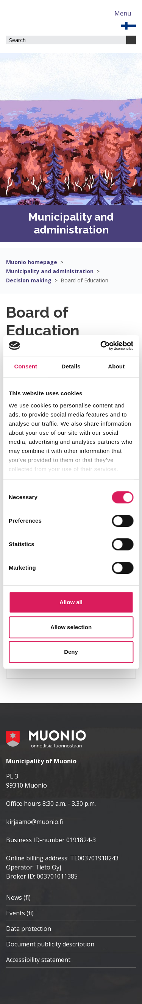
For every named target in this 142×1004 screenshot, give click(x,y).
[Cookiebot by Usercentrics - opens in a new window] (101, 346)
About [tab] (116, 366)
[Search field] (66, 40)
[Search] (131, 40)
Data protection (28, 928)
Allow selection (71, 627)
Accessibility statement (38, 959)
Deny (71, 651)
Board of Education (84, 280)
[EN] (128, 25)
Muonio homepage (31, 262)
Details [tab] (71, 366)
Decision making (28, 280)
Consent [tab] (25, 366)
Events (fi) (20, 913)
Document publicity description (50, 944)
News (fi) (18, 897)
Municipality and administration (50, 271)
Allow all (71, 602)
